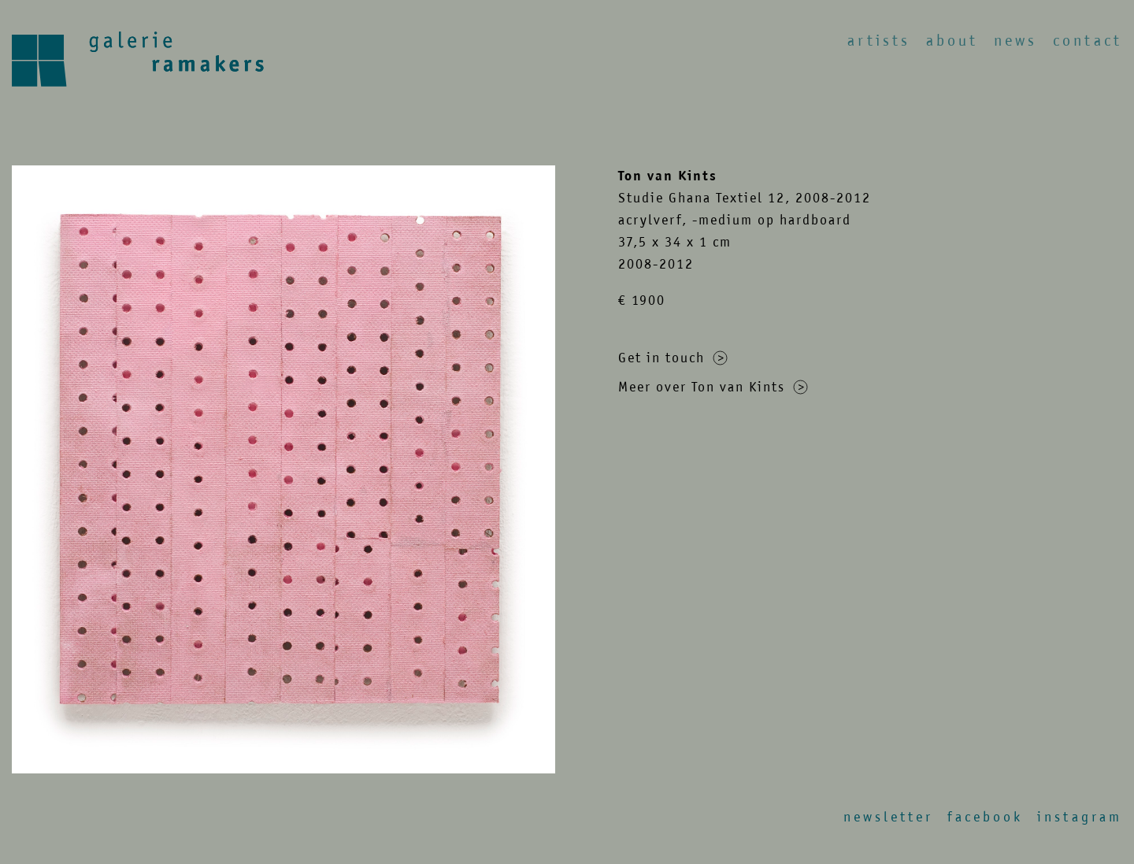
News (1015, 41)
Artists (878, 41)
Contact (1087, 41)
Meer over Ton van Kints (713, 387)
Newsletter (888, 817)
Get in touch (673, 357)
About (952, 41)
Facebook (985, 817)
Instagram (1079, 817)
